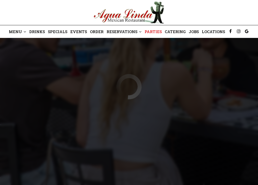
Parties (153, 31)
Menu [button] (17, 31)
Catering (175, 31)
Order (97, 31)
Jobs (194, 31)
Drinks (37, 31)
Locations (213, 31)
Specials (57, 31)
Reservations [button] (124, 31)
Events (78, 31)
